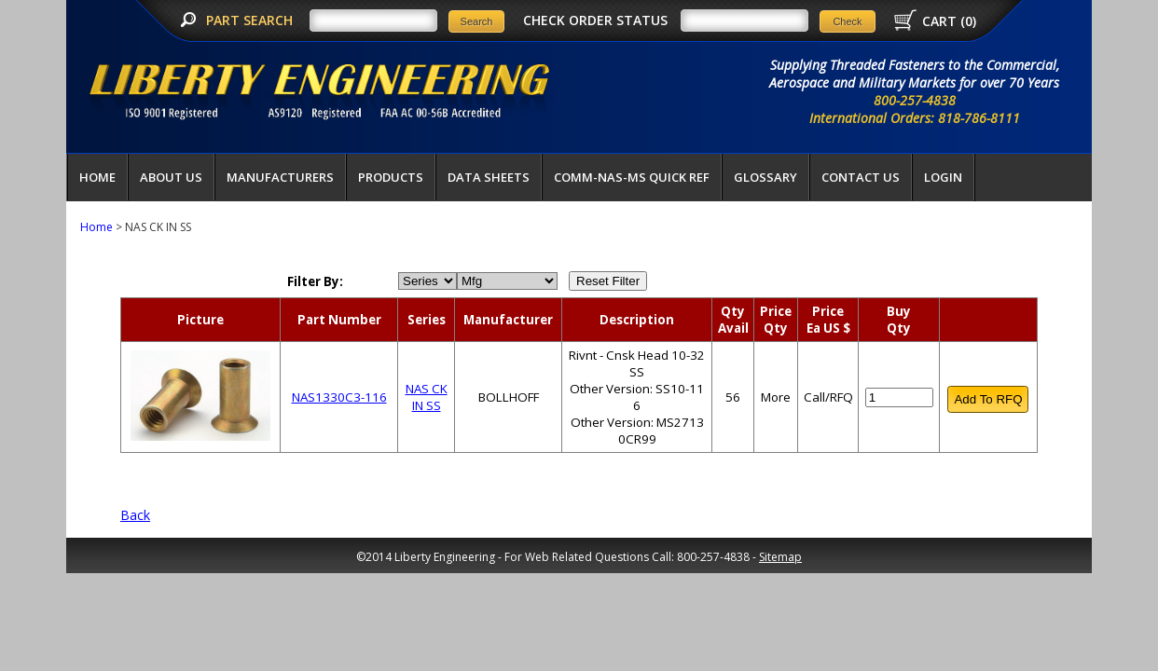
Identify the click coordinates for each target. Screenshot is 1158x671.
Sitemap (780, 557)
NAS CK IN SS (427, 397)
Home (97, 177)
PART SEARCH (251, 20)
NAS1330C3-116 (339, 397)
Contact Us (860, 177)
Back (135, 515)
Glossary (765, 177)
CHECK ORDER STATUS (595, 20)
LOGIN (943, 177)
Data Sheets (489, 177)
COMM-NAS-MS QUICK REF (632, 177)
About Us (171, 177)
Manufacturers (280, 177)
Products (390, 177)
